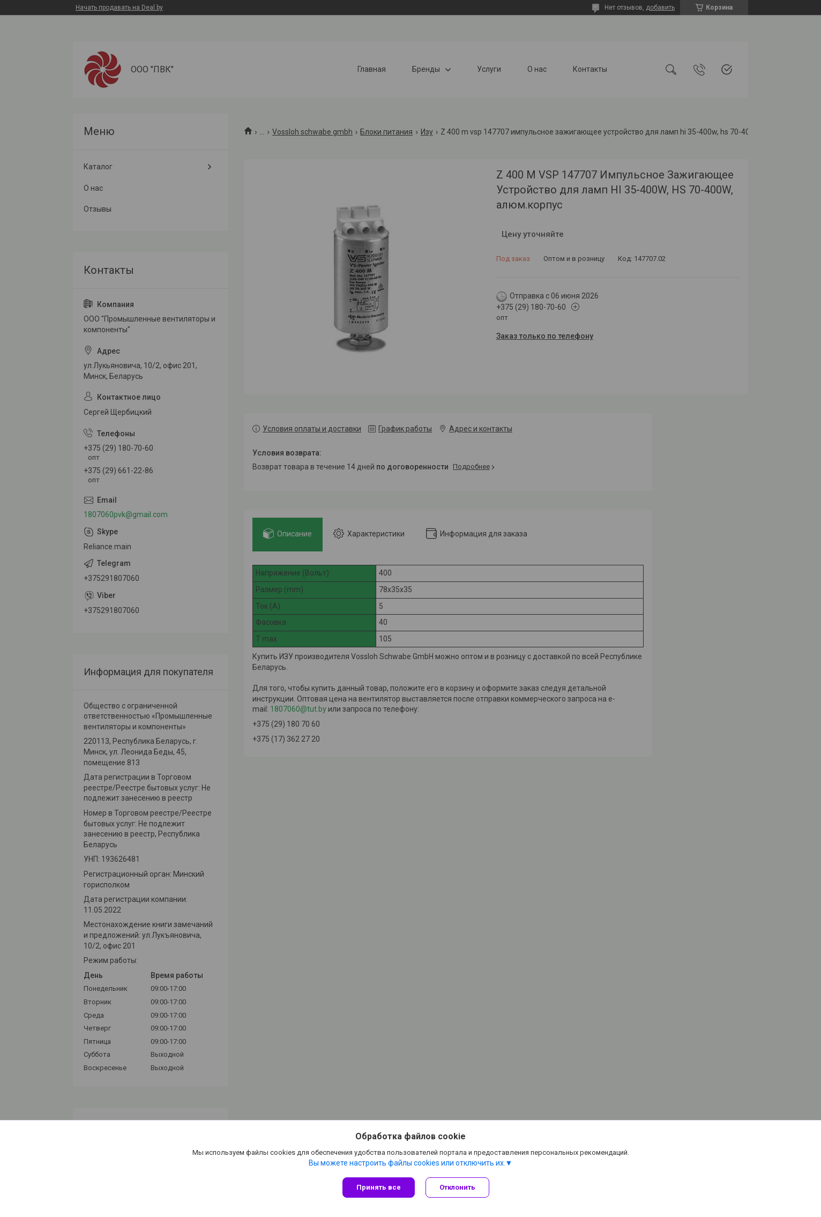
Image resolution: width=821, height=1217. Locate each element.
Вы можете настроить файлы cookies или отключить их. (407, 1163)
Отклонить (457, 1187)
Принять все (378, 1187)
